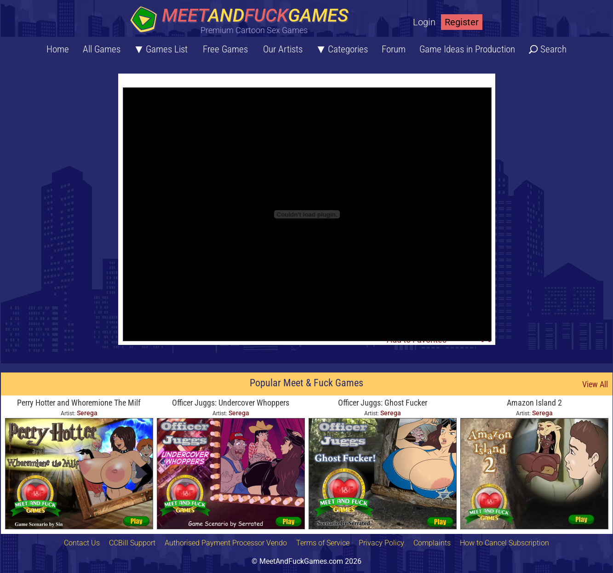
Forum (394, 49)
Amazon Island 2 (534, 402)
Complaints (432, 543)
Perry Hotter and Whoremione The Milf (79, 402)
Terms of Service (322, 543)
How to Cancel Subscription (504, 543)
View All (595, 384)
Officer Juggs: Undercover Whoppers (230, 402)
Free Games (225, 49)
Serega (87, 413)
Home (57, 49)
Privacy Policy (381, 543)
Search (553, 49)
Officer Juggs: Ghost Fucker (382, 402)
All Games (101, 49)
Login (424, 22)
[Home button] (242, 20)
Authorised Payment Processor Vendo (226, 543)
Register (462, 22)
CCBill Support (132, 543)
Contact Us (82, 543)
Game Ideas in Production (467, 49)
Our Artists (283, 49)
